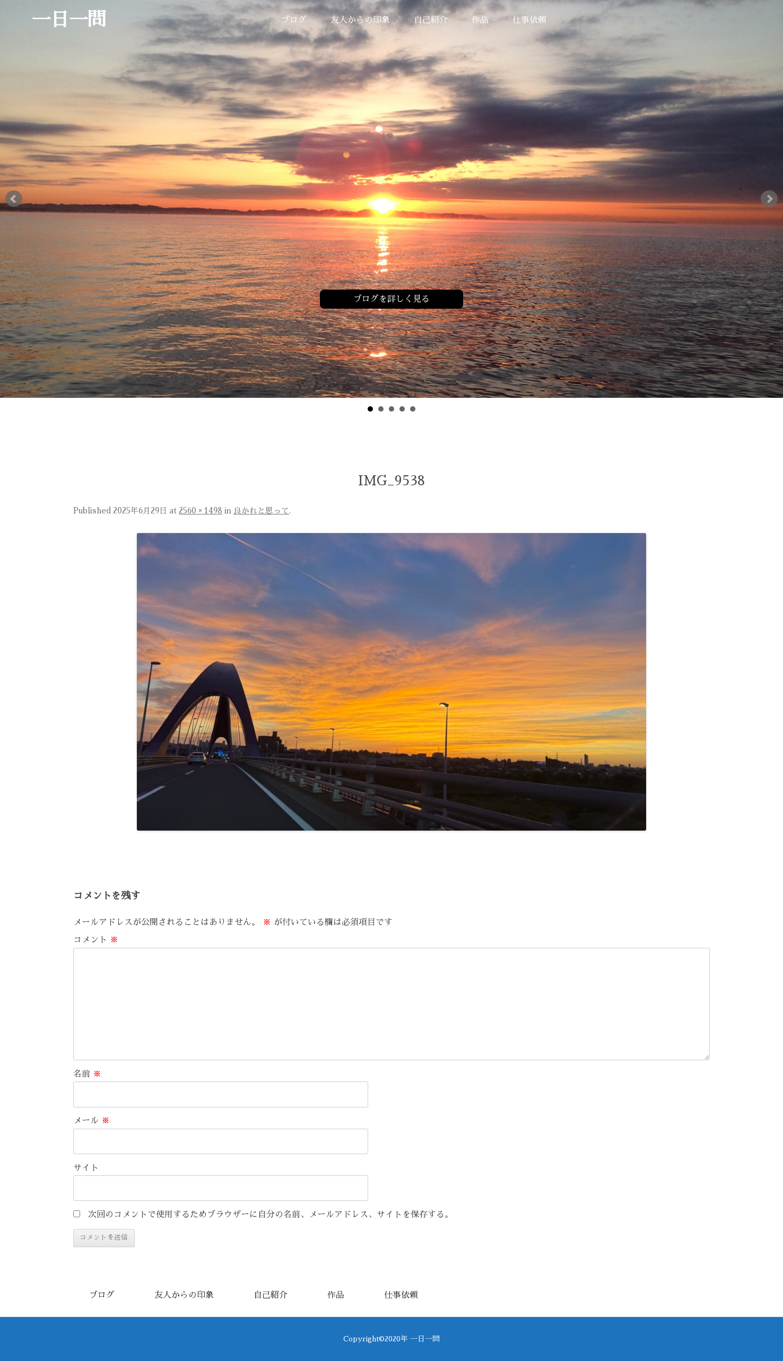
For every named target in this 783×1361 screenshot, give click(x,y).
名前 (87, 1074)
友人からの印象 (360, 20)
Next (769, 198)
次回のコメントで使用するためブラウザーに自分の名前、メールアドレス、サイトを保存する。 (270, 1214)
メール (91, 1120)
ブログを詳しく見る (391, 299)
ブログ (294, 20)
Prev (13, 198)
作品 (480, 20)
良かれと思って (261, 510)
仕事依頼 (529, 20)
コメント (95, 940)
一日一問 (69, 20)
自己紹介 (431, 20)
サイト (86, 1168)
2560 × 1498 (200, 510)
